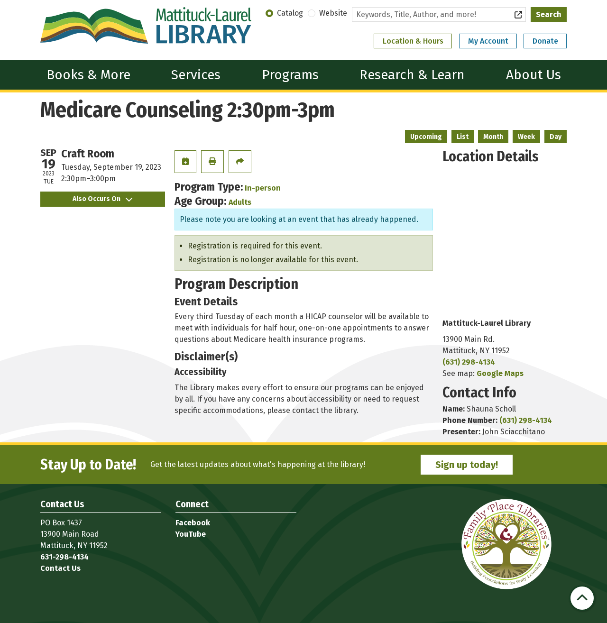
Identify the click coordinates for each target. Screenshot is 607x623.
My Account (488, 41)
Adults (240, 202)
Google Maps (500, 373)
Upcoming (426, 137)
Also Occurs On (102, 199)
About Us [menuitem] (533, 74)
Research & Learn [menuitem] (412, 74)
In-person (263, 187)
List (463, 137)
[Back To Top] (582, 598)
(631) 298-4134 (468, 361)
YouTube (190, 534)
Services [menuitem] (196, 74)
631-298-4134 (64, 556)
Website (333, 13)
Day (555, 137)
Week (526, 137)
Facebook (192, 522)
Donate (545, 41)
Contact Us (60, 568)
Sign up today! (466, 464)
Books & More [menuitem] (88, 74)
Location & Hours (413, 41)
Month (493, 137)
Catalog (290, 13)
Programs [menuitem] (290, 74)
